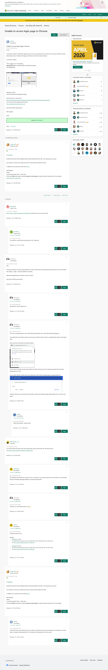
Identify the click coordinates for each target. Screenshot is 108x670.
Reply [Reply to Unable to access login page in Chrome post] (64, 129)
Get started (80, 20)
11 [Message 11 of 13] (14, 311)
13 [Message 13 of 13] (14, 245)
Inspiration (36, 10)
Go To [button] (99, 14)
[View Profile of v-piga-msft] (13, 144)
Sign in (89, 14)
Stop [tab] (89, 70)
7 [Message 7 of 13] (14, 484)
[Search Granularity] (61, 17)
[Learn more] (78, 67)
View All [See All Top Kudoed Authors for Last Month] (75, 134)
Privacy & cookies (84, 660)
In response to (15, 235)
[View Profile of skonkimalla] (16, 468)
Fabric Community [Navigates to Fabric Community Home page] (20, 11)
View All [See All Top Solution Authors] (75, 103)
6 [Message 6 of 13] (14, 511)
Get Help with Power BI (34, 25)
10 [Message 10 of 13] (17, 428)
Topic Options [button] (63, 35)
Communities (49, 10)
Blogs (56, 10)
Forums (29, 10)
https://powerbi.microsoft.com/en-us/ (15, 104)
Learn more (7, 5)
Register (84, 14)
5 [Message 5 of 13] (14, 557)
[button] (54, 34)
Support (68, 10)
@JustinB (10, 155)
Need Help (13, 126)
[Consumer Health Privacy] (24, 665)
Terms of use (92, 660)
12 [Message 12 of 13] (11, 218)
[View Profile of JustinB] (12, 41)
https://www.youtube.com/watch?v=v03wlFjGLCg (18, 213)
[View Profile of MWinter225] (13, 441)
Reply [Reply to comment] (64, 186)
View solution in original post (13, 178)
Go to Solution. (39, 120)
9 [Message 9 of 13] (14, 400)
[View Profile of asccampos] (16, 231)
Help (95, 14)
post (28, 166)
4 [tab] (87, 70)
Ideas (42, 10)
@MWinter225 (15, 539)
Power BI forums (10, 25)
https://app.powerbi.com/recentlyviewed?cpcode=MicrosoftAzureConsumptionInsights (28, 100)
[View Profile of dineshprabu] (13, 206)
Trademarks (99, 660)
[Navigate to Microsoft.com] (9, 11)
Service (46, 25)
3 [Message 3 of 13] (14, 637)
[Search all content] (85, 17)
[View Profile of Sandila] (18, 414)
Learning (61, 10)
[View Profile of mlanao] (15, 524)
